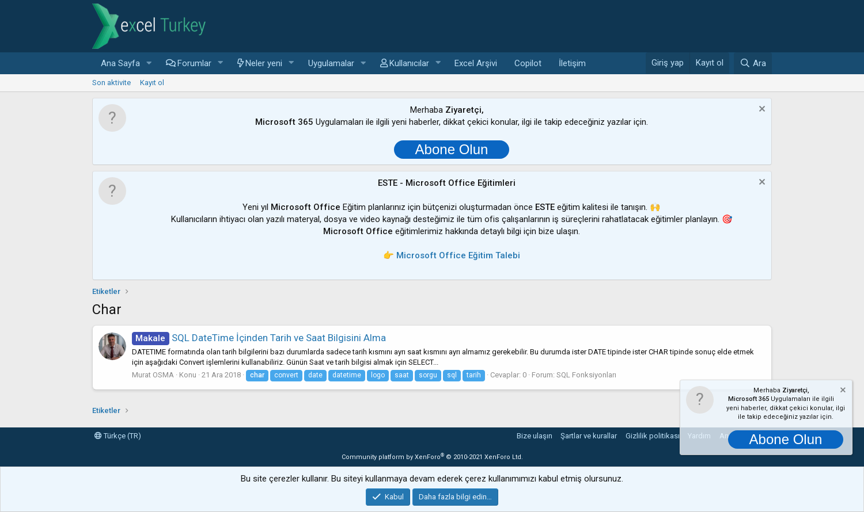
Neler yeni (263, 63)
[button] (149, 63)
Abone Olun (451, 149)
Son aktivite (111, 82)
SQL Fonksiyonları (586, 374)
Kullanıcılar (409, 63)
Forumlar (194, 63)
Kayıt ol (152, 82)
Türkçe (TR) (117, 435)
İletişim (572, 63)
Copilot (527, 63)
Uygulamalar (331, 63)
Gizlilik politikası (653, 435)
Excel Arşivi (475, 63)
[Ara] (753, 63)
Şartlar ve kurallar (588, 435)
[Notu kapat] (761, 110)
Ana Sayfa (120, 63)
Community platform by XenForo (432, 457)
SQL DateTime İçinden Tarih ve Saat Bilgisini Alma (259, 337)
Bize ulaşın (534, 435)
